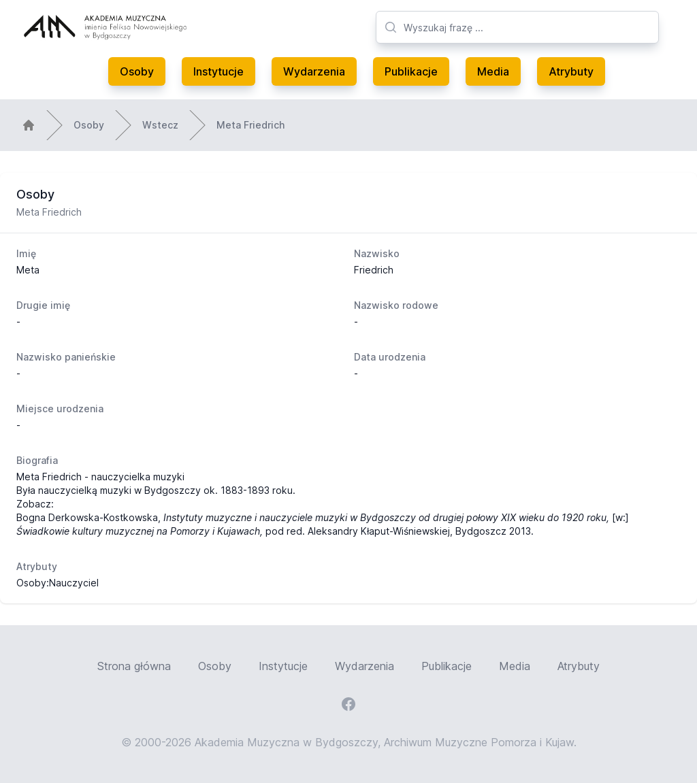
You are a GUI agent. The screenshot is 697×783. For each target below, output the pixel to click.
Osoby (137, 71)
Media (493, 71)
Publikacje (411, 71)
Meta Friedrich (250, 125)
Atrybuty (571, 71)
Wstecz (160, 125)
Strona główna (134, 666)
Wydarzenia (314, 71)
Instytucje (218, 71)
